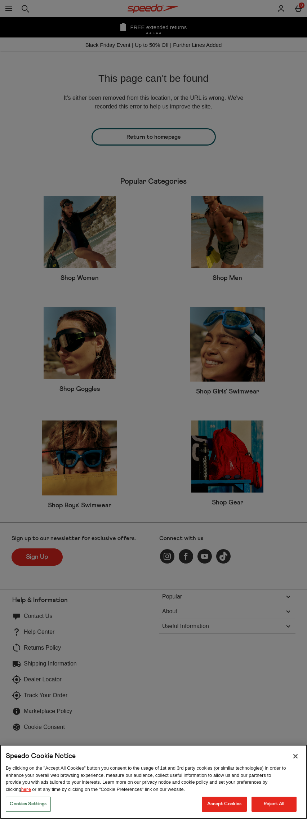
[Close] (295, 756)
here (26, 789)
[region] (153, 782)
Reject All (274, 804)
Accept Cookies (224, 804)
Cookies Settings (28, 804)
